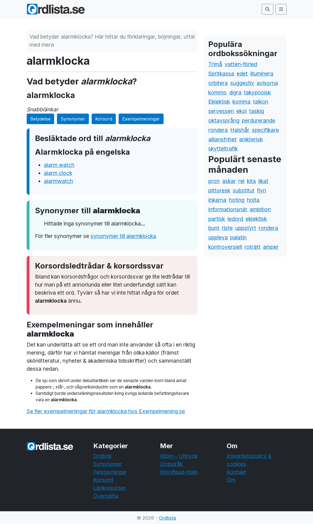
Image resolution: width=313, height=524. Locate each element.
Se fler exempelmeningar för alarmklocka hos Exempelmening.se (106, 411)
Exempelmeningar (141, 119)
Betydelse (40, 119)
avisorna (267, 83)
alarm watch (59, 165)
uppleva (218, 237)
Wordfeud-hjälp (179, 472)
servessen (221, 111)
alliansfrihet (222, 139)
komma (241, 101)
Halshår (239, 130)
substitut (243, 190)
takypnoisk (257, 92)
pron (214, 181)
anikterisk (251, 139)
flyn (261, 190)
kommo (217, 92)
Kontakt (236, 472)
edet (242, 73)
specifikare (265, 130)
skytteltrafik (223, 148)
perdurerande (258, 120)
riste (227, 228)
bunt (213, 228)
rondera (218, 130)
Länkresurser (109, 488)
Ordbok (102, 456)
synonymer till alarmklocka (123, 236)
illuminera (261, 73)
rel (241, 181)
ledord (235, 218)
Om (231, 480)
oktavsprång (223, 120)
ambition (260, 209)
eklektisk (256, 218)
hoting (236, 200)
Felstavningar (110, 472)
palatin (238, 237)
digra (235, 92)
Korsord (103, 119)
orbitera (218, 83)
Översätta (105, 496)
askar (229, 181)
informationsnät (227, 209)
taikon (260, 101)
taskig (256, 111)
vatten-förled (241, 64)
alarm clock (58, 173)
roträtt (252, 247)
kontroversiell (225, 247)
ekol (241, 111)
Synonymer (73, 119)
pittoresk (219, 190)
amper (271, 247)
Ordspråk (171, 464)
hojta (253, 200)
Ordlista (167, 518)
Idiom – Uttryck (179, 456)
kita (251, 181)
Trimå (215, 64)
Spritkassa (221, 73)
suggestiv (242, 83)
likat (263, 181)
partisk (216, 218)
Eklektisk (219, 101)
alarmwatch (58, 181)
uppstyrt (245, 228)
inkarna (217, 200)
